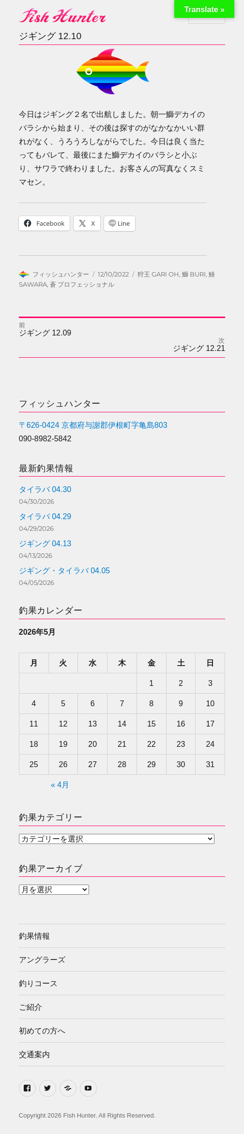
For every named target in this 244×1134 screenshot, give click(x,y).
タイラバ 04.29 (45, 516)
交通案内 (34, 1054)
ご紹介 (30, 1007)
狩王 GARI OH (158, 274)
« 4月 (60, 785)
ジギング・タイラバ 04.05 (64, 571)
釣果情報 (34, 936)
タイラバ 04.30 (45, 489)
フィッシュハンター (60, 274)
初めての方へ (42, 1031)
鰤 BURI (194, 274)
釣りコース (38, 983)
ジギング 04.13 (45, 543)
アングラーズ (42, 960)
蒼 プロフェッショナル (82, 284)
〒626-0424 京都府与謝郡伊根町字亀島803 (93, 425)
